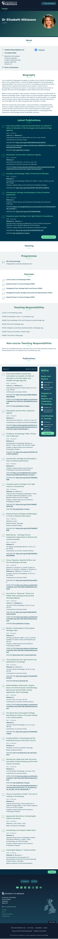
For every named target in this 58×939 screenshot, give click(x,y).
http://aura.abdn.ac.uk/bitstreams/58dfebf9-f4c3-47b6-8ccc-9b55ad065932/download (21, 401)
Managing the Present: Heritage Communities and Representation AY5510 (29, 293)
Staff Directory (6, 916)
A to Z (3, 912)
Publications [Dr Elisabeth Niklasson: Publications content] (29, 358)
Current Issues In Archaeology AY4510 (18, 279)
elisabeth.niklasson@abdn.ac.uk (14, 50)
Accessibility (38, 928)
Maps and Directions (7, 914)
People (5, 9)
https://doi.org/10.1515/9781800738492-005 (29, 230)
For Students (24, 881)
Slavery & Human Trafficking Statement (22, 931)
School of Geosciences (11, 67)
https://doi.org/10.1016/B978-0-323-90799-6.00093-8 (32, 188)
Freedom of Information (40, 931)
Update (52, 872)
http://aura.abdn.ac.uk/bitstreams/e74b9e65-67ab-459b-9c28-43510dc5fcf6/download (21, 706)
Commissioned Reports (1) (48, 388)
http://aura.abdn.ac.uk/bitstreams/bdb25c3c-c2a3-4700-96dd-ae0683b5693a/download (21, 587)
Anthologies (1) (48, 382)
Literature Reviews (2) (47, 430)
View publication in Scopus (21, 150)
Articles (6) (47, 422)
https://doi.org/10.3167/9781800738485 (28, 211)
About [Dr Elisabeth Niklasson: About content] (29, 40)
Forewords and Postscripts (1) (48, 411)
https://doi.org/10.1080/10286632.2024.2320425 (30, 142)
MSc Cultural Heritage (13, 261)
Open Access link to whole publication (24, 655)
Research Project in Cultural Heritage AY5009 (20, 284)
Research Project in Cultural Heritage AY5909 (20, 297)
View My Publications (48, 237)
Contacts (4, 910)
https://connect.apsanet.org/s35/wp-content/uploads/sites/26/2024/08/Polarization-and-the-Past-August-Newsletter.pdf (21, 427)
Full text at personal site (20, 681)
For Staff (34, 881)
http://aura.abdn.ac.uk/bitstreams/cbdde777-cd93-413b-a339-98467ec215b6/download (21, 778)
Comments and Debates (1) (48, 425)
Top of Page (52, 922)
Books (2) (46, 385)
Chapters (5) (47, 407)
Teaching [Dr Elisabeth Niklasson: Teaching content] (29, 246)
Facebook (41, 50)
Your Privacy (30, 928)
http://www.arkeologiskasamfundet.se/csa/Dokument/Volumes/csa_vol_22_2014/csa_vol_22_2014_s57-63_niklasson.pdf (21, 787)
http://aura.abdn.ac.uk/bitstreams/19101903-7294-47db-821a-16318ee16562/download (21, 650)
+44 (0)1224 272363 (10, 53)
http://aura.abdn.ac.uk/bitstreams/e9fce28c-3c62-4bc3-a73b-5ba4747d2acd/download (21, 619)
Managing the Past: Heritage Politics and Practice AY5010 (24, 288)
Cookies (45, 928)
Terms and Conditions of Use (18, 928)
